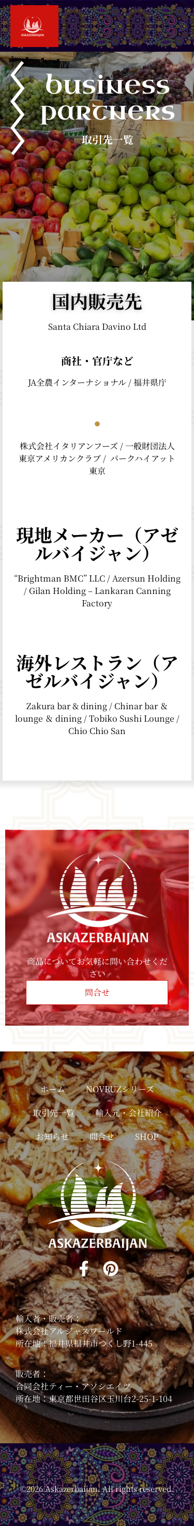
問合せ (101, 1136)
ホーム (52, 1089)
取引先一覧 (53, 1113)
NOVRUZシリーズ (120, 1089)
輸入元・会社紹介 (128, 1113)
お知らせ (52, 1136)
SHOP (146, 1136)
